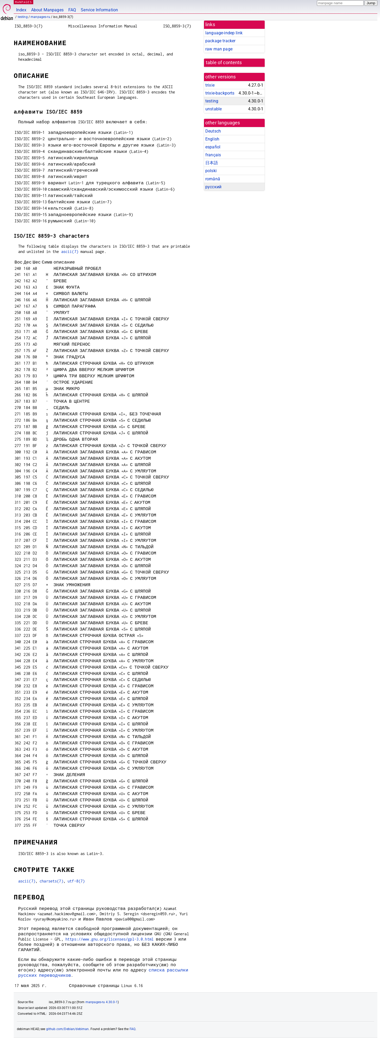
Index (21, 9)
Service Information (99, 9)
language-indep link (224, 32)
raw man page (218, 48)
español (212, 146)
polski (211, 170)
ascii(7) (69, 251)
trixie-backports (219, 93)
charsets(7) (51, 881)
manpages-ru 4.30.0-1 (102, 1002)
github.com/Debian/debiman (67, 1029)
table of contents (224, 62)
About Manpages (47, 9)
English (212, 139)
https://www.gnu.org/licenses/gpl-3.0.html (109, 939)
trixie (210, 85)
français (213, 154)
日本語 (211, 162)
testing (23, 17)
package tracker (220, 40)
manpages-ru (40, 17)
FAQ (72, 9)
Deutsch (213, 131)
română (212, 178)
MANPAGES (23, 2)
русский (213, 186)
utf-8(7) (76, 881)
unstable (213, 108)
